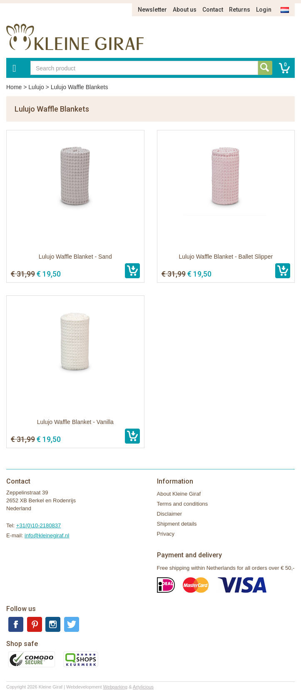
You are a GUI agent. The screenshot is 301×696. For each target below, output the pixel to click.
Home (14, 87)
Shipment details (177, 524)
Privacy (166, 534)
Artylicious (143, 686)
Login (263, 9)
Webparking (115, 686)
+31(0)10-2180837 (38, 525)
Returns (239, 9)
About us (185, 9)
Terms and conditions (182, 504)
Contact (212, 9)
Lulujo (36, 87)
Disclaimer (169, 514)
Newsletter (152, 9)
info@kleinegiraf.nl (47, 535)
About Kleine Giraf (179, 494)
